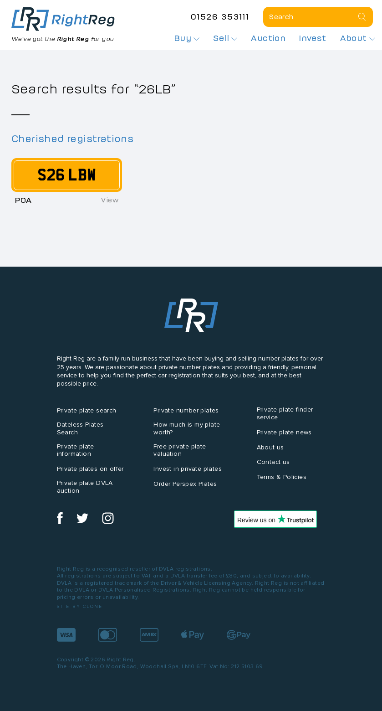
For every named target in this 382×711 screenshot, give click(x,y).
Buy (187, 38)
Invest (312, 38)
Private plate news (284, 432)
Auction (268, 38)
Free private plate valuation (179, 450)
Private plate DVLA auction (85, 486)
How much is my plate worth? (186, 428)
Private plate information (75, 450)
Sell (225, 38)
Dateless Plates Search (80, 428)
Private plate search (87, 410)
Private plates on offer (90, 468)
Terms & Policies (281, 477)
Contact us (273, 462)
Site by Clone (80, 606)
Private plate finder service (285, 413)
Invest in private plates (187, 468)
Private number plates (186, 410)
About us (270, 447)
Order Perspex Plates (185, 483)
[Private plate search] (318, 17)
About (357, 38)
